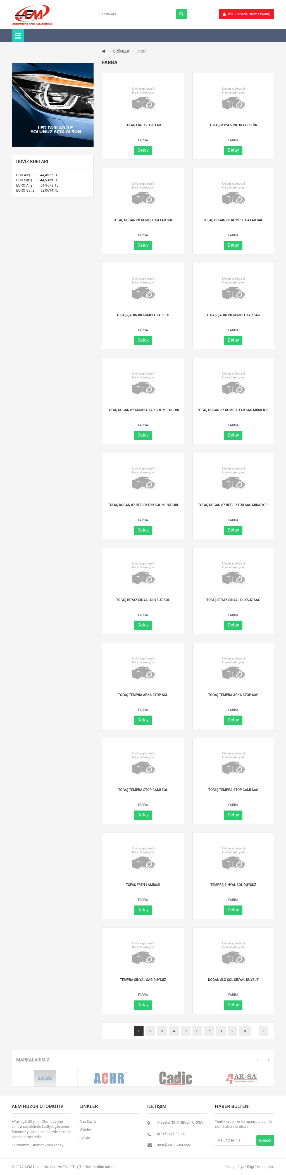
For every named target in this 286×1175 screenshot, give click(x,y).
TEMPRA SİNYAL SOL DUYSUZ (233, 885)
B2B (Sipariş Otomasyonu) (246, 14)
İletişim (85, 1137)
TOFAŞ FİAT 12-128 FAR (143, 125)
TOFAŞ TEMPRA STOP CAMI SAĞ (233, 790)
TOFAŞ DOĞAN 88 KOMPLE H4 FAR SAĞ (233, 220)
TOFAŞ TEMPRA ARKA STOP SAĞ (233, 695)
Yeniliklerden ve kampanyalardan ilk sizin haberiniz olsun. (243, 1124)
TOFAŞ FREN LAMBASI (143, 885)
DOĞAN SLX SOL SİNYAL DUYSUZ (233, 980)
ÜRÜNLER (121, 51)
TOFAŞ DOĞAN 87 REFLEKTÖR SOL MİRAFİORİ (143, 505)
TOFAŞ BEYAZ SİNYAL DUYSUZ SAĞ (233, 600)
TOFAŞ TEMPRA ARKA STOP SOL (143, 695)
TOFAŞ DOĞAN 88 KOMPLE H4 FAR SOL (143, 220)
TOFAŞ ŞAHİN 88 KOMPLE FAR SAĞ (233, 315)
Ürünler (85, 1129)
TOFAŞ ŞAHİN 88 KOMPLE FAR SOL (143, 315)
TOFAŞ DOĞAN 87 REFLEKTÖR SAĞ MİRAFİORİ (233, 505)
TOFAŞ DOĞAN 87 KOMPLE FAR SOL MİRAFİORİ (143, 410)
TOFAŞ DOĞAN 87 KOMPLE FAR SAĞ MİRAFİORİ (233, 410)
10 (245, 1031)
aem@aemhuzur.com (174, 1144)
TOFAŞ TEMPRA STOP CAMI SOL (143, 790)
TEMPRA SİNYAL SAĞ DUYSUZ (143, 980)
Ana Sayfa (88, 1121)
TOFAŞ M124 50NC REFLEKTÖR (233, 125)
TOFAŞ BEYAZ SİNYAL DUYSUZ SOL (143, 600)
